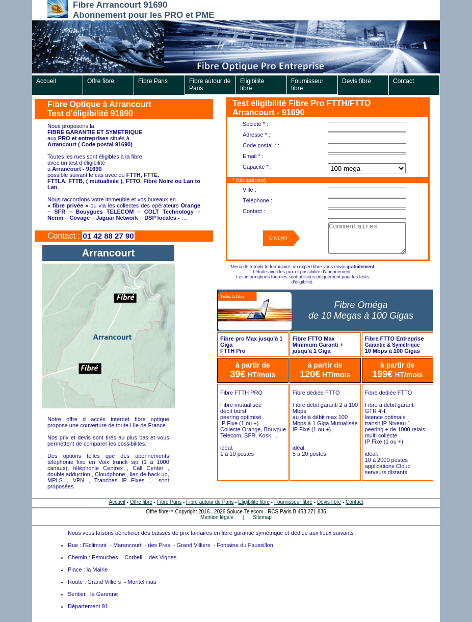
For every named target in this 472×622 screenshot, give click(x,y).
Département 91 (88, 606)
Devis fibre (356, 81)
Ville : (249, 190)
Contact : (254, 211)
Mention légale (216, 517)
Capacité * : (257, 167)
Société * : (255, 124)
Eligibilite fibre (252, 84)
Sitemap (262, 517)
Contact (403, 81)
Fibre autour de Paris (209, 84)
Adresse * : (256, 135)
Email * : (253, 156)
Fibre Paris (153, 81)
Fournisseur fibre (307, 84)
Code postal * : (261, 145)
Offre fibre (100, 81)
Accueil (46, 81)
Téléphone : (257, 200)
